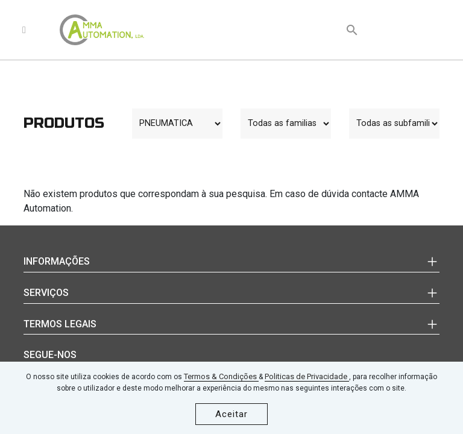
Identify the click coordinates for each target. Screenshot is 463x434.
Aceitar (231, 414)
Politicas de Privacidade (307, 376)
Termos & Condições (221, 376)
